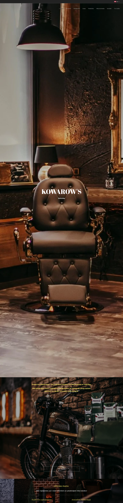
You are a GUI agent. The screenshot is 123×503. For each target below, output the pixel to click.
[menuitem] (58, 9)
